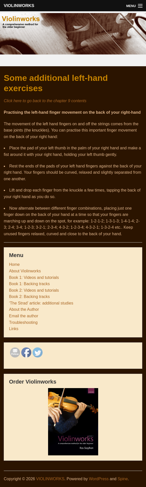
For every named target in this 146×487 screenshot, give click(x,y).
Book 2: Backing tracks (29, 296)
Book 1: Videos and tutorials (34, 277)
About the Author (24, 309)
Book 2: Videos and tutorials (34, 290)
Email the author (23, 316)
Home (14, 264)
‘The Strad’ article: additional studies (41, 303)
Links (13, 329)
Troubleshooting (23, 322)
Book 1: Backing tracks (29, 284)
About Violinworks (25, 271)
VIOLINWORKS (19, 5)
